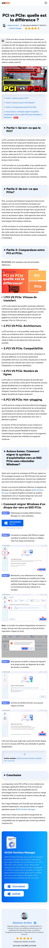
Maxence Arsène (13, 25)
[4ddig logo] (6, 3)
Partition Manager (15, 28)
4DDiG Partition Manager (25, 809)
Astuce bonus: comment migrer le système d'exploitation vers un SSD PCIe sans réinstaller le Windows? (23, 115)
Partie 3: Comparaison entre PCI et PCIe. (21, 107)
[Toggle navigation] (45, 2)
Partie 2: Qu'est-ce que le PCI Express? (20, 103)
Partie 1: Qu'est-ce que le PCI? (17, 98)
